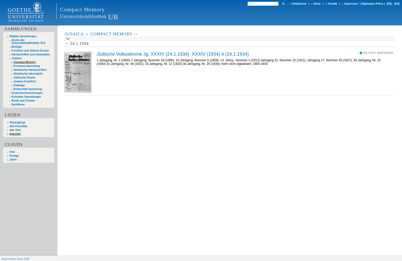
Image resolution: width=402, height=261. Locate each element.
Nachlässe (18, 104)
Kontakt (332, 3)
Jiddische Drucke (25, 77)
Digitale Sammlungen (23, 36)
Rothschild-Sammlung (28, 89)
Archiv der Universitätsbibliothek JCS (28, 41)
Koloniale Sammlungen (26, 96)
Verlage (14, 155)
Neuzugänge (17, 122)
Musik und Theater (23, 100)
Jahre (13, 159)
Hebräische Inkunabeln (28, 73)
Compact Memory (25, 62)
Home (317, 3)
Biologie (17, 46)
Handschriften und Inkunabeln (31, 54)
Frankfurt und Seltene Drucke (30, 50)
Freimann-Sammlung (27, 66)
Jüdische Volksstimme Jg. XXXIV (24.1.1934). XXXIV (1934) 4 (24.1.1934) (173, 54)
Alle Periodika (18, 126)
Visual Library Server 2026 (15, 258)
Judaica (17, 58)
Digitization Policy (372, 3)
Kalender (15, 134)
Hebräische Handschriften (30, 69)
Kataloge (19, 85)
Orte (12, 151)
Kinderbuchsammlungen (27, 93)
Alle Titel (15, 130)
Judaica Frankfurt (25, 81)
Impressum (351, 3)
